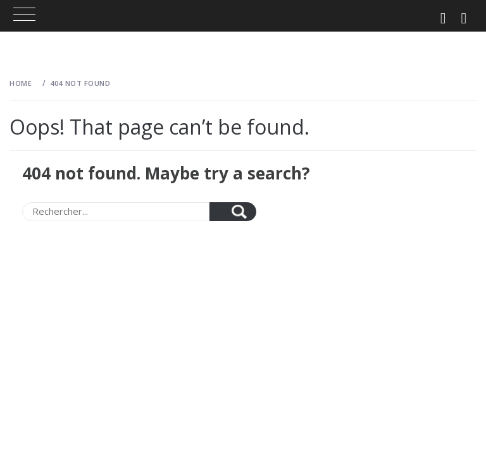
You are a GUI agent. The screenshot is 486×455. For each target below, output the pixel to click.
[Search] (115, 211)
